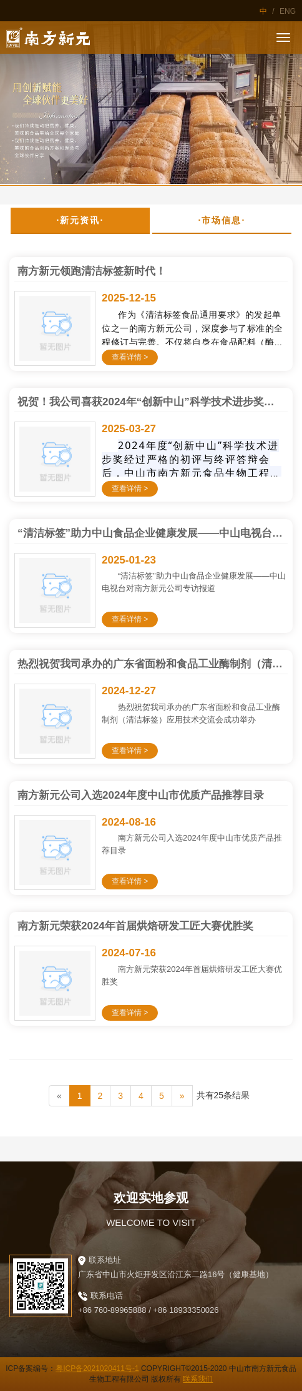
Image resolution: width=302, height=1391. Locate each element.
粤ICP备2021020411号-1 (97, 1368)
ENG (288, 11)
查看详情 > (130, 357)
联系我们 (198, 1379)
